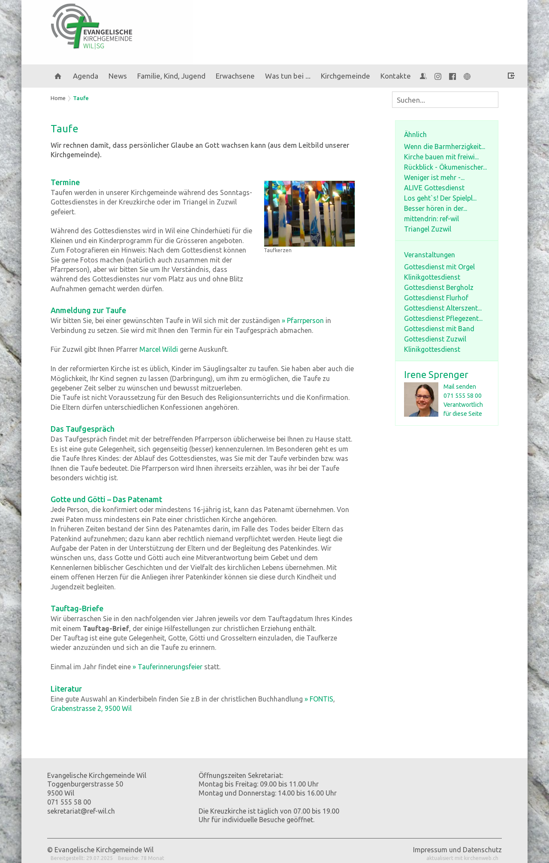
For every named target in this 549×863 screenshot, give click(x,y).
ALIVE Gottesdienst (434, 188)
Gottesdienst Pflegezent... (443, 318)
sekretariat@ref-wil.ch (81, 811)
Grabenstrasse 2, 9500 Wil (91, 708)
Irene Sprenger (436, 374)
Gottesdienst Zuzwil (435, 339)
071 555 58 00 (462, 395)
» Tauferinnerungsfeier (167, 667)
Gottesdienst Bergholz (439, 287)
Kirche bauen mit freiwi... (441, 157)
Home (58, 98)
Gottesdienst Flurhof (436, 298)
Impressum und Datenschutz (457, 850)
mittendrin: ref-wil (431, 219)
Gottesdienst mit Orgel (439, 267)
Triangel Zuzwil (427, 229)
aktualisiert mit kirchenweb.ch (462, 858)
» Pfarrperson (303, 320)
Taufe (81, 98)
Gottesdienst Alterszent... (443, 308)
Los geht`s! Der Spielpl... (440, 198)
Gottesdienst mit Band (439, 328)
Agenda (85, 76)
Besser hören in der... (435, 208)
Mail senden (459, 386)
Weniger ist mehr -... (434, 177)
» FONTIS (319, 699)
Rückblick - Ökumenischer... (445, 167)
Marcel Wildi (158, 349)
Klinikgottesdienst (432, 277)
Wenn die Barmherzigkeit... (444, 146)
